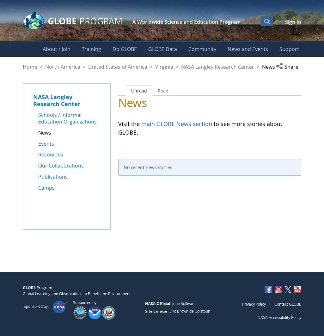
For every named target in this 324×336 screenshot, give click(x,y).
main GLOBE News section (176, 124)
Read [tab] (163, 91)
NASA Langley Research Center (217, 66)
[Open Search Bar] (267, 21)
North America (62, 66)
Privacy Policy (254, 304)
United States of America (117, 66)
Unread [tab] (139, 91)
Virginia (164, 66)
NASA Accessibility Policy (279, 317)
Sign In (293, 22)
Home (30, 66)
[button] (288, 67)
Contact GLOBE (287, 304)
